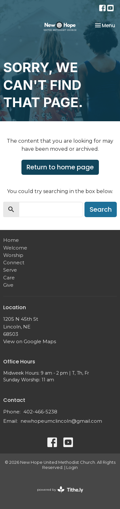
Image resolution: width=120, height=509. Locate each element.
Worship (13, 255)
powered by (60, 490)
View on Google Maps (29, 341)
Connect (13, 262)
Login (72, 467)
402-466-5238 (40, 412)
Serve (10, 270)
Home (11, 240)
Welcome (15, 248)
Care (9, 278)
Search (101, 209)
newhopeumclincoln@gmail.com (61, 421)
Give (8, 285)
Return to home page (60, 167)
